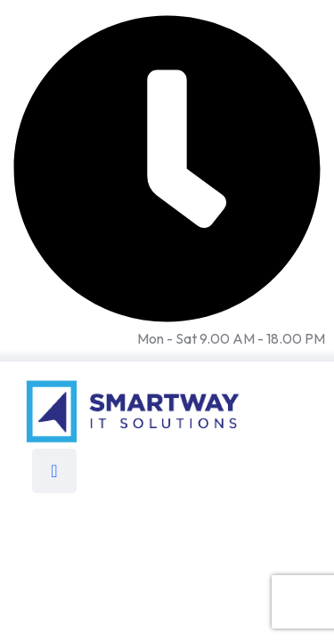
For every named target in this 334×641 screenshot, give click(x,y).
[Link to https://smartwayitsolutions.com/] (133, 409)
